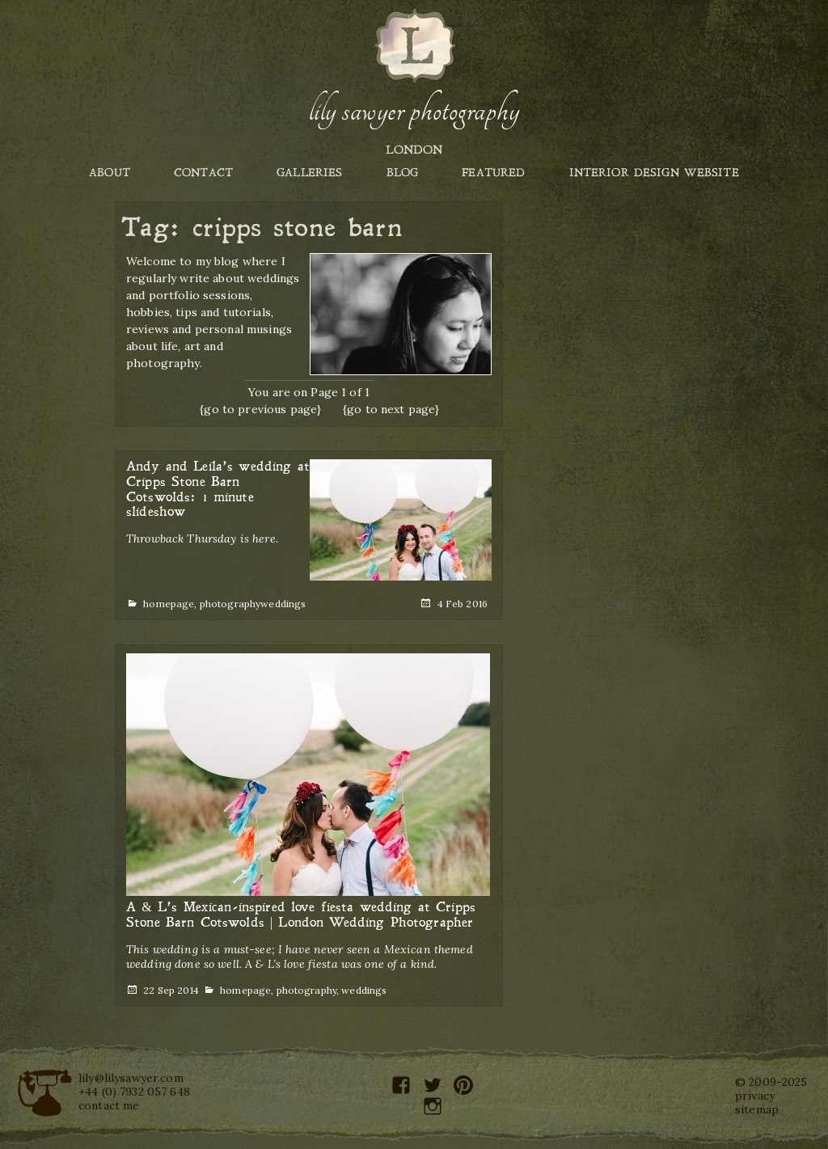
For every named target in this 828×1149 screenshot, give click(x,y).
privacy (755, 1095)
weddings (283, 604)
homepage (168, 604)
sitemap (757, 1109)
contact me (108, 1105)
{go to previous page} (260, 409)
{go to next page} (391, 409)
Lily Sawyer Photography (414, 111)
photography (230, 604)
